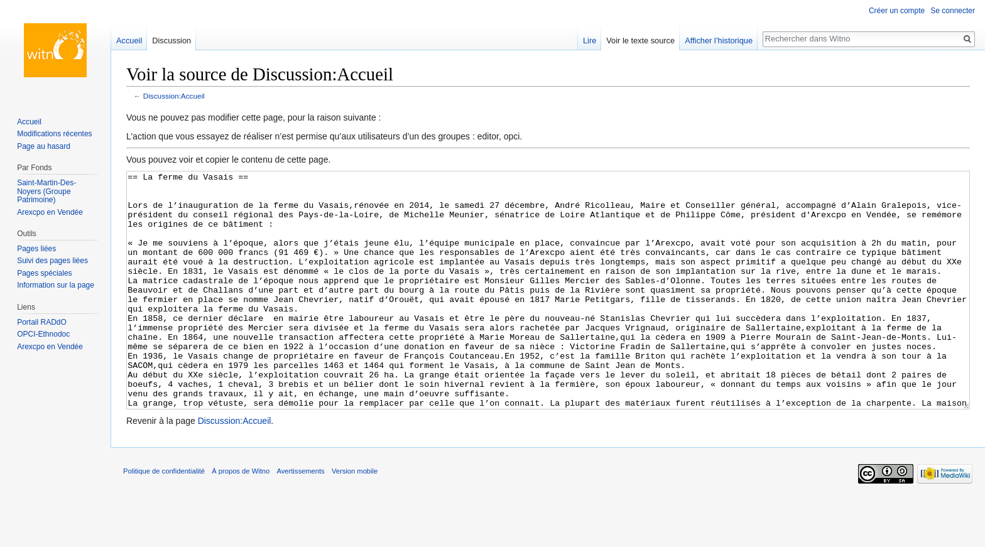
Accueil (129, 40)
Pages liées (36, 248)
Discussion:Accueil (174, 96)
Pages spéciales (44, 273)
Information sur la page (55, 285)
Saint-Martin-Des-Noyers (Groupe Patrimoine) (46, 191)
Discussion (171, 40)
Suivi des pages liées (52, 260)
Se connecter (952, 10)
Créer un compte (897, 10)
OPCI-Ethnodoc (43, 334)
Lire (589, 40)
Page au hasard (43, 146)
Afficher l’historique (719, 40)
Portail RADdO (42, 322)
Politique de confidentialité (164, 518)
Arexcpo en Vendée (50, 212)
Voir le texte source (640, 40)
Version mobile (355, 518)
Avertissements (300, 518)
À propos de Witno (240, 518)
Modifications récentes (54, 133)
